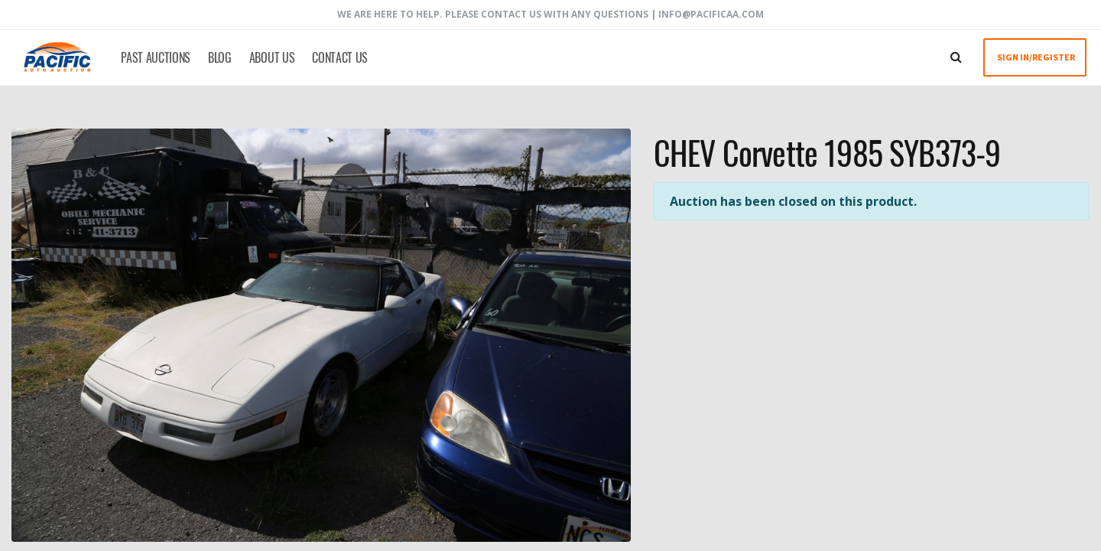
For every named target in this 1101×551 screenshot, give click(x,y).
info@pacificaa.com (711, 14)
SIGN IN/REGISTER (1036, 57)
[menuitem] (152, 57)
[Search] (956, 56)
